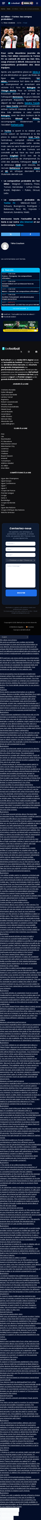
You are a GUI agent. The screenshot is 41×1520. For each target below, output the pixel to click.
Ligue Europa (6, 481)
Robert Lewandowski (9, 402)
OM (2, 436)
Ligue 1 (3, 486)
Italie (8, 9)
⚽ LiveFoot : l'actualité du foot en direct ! (18, 314)
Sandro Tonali (32, 103)
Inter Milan (5, 468)
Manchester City (8, 446)
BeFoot (19, 622)
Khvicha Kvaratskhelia (10, 407)
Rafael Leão (17, 124)
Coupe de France (8, 490)
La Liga (3, 495)
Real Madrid (5, 439)
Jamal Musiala (7, 411)
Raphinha (5, 399)
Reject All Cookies (9, 1514)
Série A (36, 72)
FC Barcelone (6, 441)
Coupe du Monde (8, 503)
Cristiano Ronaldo (8, 390)
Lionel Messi (5, 414)
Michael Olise (6, 419)
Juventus (5, 448)
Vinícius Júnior (6, 404)
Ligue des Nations (8, 507)
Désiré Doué (6, 409)
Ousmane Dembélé (9, 394)
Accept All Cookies (9, 1510)
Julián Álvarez (6, 416)
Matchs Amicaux (7, 512)
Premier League (7, 493)
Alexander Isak (7, 421)
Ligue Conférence (8, 483)
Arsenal (4, 458)
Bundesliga (5, 500)
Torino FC (9, 203)
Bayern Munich (7, 456)
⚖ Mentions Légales (16, 627)
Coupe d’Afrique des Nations (12, 510)
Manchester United (9, 444)
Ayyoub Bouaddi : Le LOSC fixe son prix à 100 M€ (20, 305)
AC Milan (4, 466)
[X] (21, 352)
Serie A (4, 498)
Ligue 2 (4, 488)
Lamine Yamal (6, 397)
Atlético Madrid (7, 463)
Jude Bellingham (7, 424)
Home (3, 9)
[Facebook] (36, 352)
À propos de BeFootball (21, 630)
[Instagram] (29, 352)
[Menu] (3, 3)
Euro (2, 505)
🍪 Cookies (30, 627)
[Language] (14, 637)
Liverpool (4, 451)
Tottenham (5, 461)
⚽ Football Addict (8, 317)
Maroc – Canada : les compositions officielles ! (20, 291)
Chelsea (4, 453)
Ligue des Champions (10, 478)
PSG (2, 434)
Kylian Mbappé (7, 392)
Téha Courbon (9, 23)
